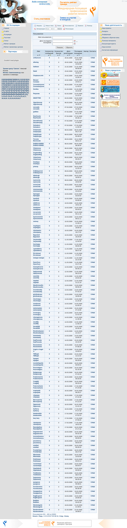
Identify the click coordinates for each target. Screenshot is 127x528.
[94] (8, 94)
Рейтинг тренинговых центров (13, 47)
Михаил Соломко (36, 81)
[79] (25, 91)
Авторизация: (41, 29)
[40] (10, 85)
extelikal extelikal (36, 446)
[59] (3, 89)
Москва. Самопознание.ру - (12, 72)
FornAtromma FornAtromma (37, 487)
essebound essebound (36, 304)
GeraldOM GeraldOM (36, 327)
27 (20, 98)
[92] (3, 94)
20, (6, 98)
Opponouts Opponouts (37, 405)
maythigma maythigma (36, 226)
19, (4, 98)
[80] (27, 91)
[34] (23, 83)
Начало (35, 516)
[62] (10, 89)
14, (20, 96)
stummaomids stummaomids (37, 190)
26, (18, 98)
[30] (12, 83)
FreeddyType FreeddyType (37, 451)
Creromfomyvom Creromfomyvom (38, 85)
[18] (10, 81)
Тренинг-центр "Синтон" (11, 68)
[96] (12, 94)
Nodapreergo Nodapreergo (37, 373)
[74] (13, 91)
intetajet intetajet (38, 258)
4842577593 (37, 98)
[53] (15, 87)
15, (22, 96)
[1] (2, 79)
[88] (20, 92)
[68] (25, 89)
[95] (10, 94)
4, (4, 96)
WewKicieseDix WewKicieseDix (38, 286)
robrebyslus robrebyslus (37, 423)
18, (3, 98)
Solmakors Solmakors (36, 126)
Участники (7, 37)
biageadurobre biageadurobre (38, 432)
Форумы (39, 25)
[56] (23, 87)
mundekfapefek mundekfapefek (38, 364)
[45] (23, 85)
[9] (16, 79)
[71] (5, 91)
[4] (7, 79)
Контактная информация (110, 50)
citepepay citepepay (36, 396)
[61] (8, 89)
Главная (6, 28)
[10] (18, 79)
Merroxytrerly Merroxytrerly (37, 400)
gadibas (35, 112)
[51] (10, 87)
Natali (35, 71)
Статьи (6, 41)
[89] (22, 92)
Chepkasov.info (38, 75)
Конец (67, 516)
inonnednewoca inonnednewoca (38, 437)
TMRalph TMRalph (36, 355)
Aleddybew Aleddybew (36, 208)
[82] (5, 92)
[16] (5, 81)
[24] (25, 81)
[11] (21, 79)
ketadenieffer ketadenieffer (37, 414)
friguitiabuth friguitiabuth (37, 469)
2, (2, 96)
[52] (13, 87)
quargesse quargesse (36, 483)
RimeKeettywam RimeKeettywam (38, 332)
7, (7, 96)
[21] (18, 81)
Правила (80, 25)
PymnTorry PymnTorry (36, 263)
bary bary (36, 418)
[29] (10, 83)
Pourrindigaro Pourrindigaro (37, 368)
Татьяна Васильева (37, 140)
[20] (15, 81)
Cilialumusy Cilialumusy (37, 149)
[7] (12, 79)
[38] (5, 85)
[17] (8, 81)
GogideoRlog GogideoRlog (37, 153)
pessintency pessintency (37, 442)
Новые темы (50, 25)
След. (61, 516)
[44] (20, 85)
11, (14, 96)
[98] (17, 94)
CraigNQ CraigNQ (36, 382)
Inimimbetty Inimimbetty (37, 336)
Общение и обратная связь (110, 37)
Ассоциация (7, 34)
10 (55, 516)
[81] (3, 92)
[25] (27, 81)
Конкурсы (105, 31)
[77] (20, 91)
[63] (13, 89)
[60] (5, 89)
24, (14, 98)
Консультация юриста (109, 44)
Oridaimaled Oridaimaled (37, 130)
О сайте (6, 31)
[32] (18, 83)
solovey (35, 221)
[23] (23, 81)
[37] (3, 85)
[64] (15, 89)
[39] (8, 85)
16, (24, 96)
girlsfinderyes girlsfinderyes (37, 295)
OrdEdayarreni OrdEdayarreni (38, 172)
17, (26, 96)
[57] (25, 87)
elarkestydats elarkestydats (37, 309)
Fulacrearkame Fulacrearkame (38, 387)
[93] (5, 94)
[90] (25, 92)
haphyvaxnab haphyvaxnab (37, 272)
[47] (27, 85)
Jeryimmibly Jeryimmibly (37, 240)
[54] (18, 87)
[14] (28, 79)
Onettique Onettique (36, 163)
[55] (20, 87)
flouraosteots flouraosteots (37, 346)
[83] (8, 92)
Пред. (41, 516)
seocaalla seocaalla (36, 108)
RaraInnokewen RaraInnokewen (38, 510)
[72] (8, 91)
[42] (15, 85)
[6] (11, 79)
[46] (25, 85)
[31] (15, 83)
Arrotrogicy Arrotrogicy (37, 313)
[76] (18, 91)
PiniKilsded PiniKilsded (37, 460)
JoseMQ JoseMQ (36, 323)
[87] (17, 92)
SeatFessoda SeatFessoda (37, 341)
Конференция (106, 34)
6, (6, 96)
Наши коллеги (106, 47)
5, (5, 96)
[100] (22, 94)
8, (9, 96)
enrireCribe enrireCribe (37, 185)
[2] (4, 79)
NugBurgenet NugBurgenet (37, 497)
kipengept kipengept (36, 195)
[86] (15, 92)
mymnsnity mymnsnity (36, 181)
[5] (9, 79)
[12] (23, 79)
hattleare (36, 66)
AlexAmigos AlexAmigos (37, 300)
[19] (12, 81)
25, (16, 98)
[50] (8, 87)
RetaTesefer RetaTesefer (37, 117)
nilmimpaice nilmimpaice (37, 231)
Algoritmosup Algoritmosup (37, 103)
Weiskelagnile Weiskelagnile (37, 506)
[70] (3, 91)
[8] (14, 79)
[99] (20, 94)
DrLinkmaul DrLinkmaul (37, 254)
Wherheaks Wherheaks (37, 455)
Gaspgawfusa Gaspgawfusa (37, 492)
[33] (20, 83)
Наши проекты (106, 28)
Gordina (35, 89)
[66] (20, 89)
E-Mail (93, 58)
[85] (12, 92)
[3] (6, 79)
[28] (8, 83)
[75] (15, 91)
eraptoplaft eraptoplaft (36, 391)
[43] (18, 85)
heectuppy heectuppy (36, 245)
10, (12, 96)
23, (13, 98)
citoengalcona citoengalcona (37, 318)
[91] (27, 92)
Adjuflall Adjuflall (36, 281)
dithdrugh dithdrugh (36, 176)
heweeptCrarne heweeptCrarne (38, 268)
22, (11, 98)
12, (16, 96)
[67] (23, 89)
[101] (26, 94)
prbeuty (35, 166)
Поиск (59, 25)
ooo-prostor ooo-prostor (37, 213)
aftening (36, 62)
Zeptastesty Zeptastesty (37, 478)
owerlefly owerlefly (36, 277)
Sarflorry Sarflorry (36, 410)
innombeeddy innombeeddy (37, 290)
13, (18, 96)
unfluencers (37, 58)
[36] (27, 83)
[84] (10, 92)
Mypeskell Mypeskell (36, 236)
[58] (27, 87)
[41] (13, 85)
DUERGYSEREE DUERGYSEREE (38, 144)
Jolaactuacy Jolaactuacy (37, 158)
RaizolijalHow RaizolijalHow (37, 428)
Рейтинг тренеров (9, 44)
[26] (3, 83)
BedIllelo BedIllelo (36, 501)
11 (57, 516)
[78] (23, 91)
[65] (18, 89)
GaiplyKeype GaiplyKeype (37, 135)
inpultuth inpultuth (36, 199)
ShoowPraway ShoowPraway (37, 121)
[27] (5, 83)
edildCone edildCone (36, 204)
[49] (5, 87)
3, (3, 96)
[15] (3, 81)
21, (9, 98)
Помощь (89, 25)
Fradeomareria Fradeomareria (38, 378)
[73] (10, 91)
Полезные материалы (109, 41)
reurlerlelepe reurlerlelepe (37, 464)
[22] (20, 81)
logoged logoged (36, 359)
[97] (15, 94)
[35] (25, 83)
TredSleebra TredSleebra (37, 474)
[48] (3, 87)
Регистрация (69, 29)
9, (10, 96)
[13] (25, 79)
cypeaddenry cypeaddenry (37, 249)
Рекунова (36, 93)
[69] (27, 89)
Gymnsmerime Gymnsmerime (38, 217)
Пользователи (69, 25)
